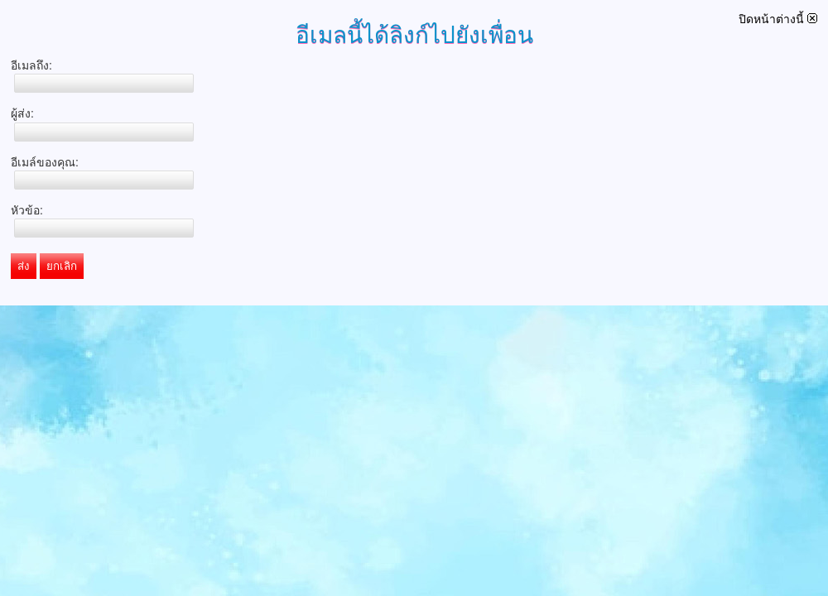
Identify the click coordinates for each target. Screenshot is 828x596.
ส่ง (23, 266)
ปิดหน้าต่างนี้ (778, 19)
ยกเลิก (61, 266)
